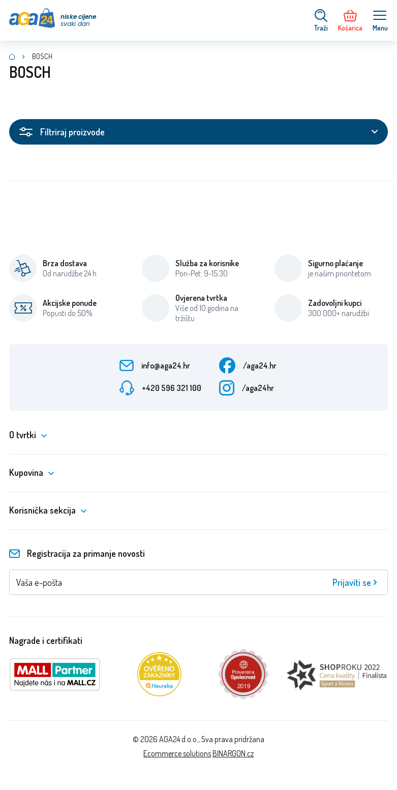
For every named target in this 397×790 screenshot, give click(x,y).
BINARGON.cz (233, 753)
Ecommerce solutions (177, 753)
